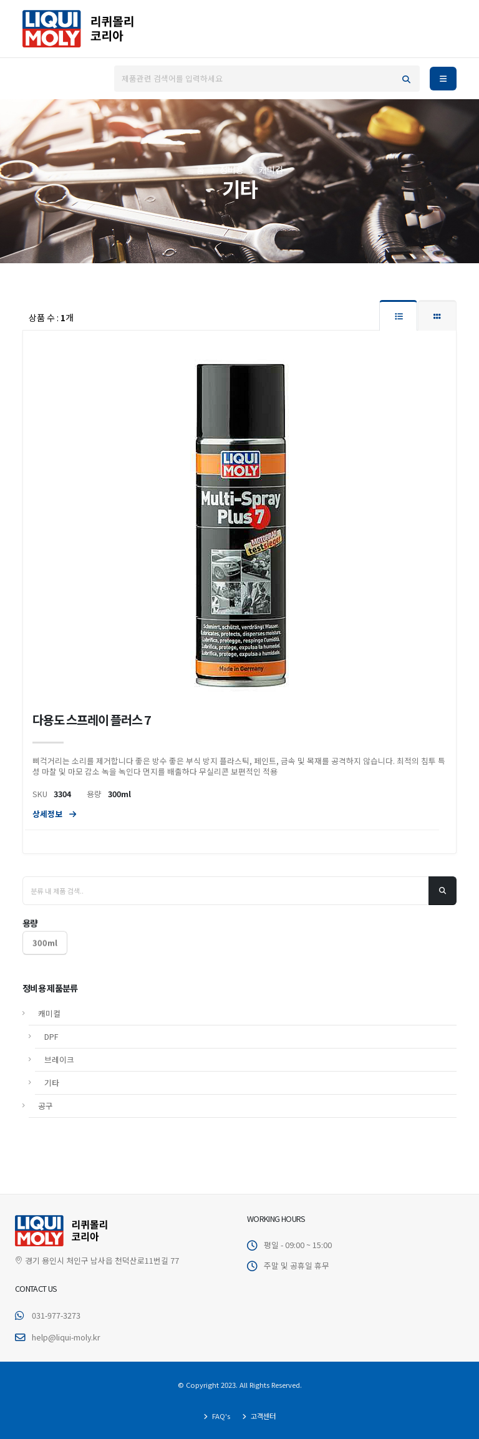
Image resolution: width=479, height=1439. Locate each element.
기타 (51, 1054)
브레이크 (59, 1031)
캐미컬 (49, 985)
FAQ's (220, 1416)
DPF (51, 1008)
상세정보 (54, 815)
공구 (45, 1077)
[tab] (398, 315)
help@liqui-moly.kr (66, 1337)
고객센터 (262, 1416)
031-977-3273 (56, 1315)
